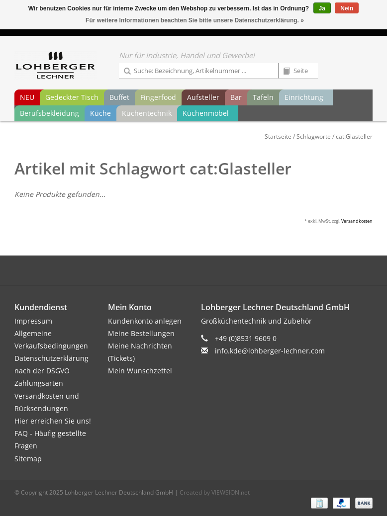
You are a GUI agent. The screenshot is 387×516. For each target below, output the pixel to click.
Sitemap (28, 458)
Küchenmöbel (206, 113)
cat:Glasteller (354, 136)
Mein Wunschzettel (140, 370)
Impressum (33, 321)
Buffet (119, 97)
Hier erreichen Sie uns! (52, 421)
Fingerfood (158, 97)
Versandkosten (357, 221)
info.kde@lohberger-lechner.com (270, 350)
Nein (346, 8)
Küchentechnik (147, 113)
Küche (100, 113)
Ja (322, 8)
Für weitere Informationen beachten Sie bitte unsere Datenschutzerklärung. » (195, 20)
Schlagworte (313, 136)
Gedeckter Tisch (71, 97)
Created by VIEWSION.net (215, 492)
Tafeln (263, 97)
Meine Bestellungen (141, 333)
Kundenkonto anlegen (145, 321)
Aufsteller (203, 97)
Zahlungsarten (38, 383)
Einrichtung (304, 97)
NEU (27, 97)
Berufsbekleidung (49, 113)
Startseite (278, 136)
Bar (236, 97)
